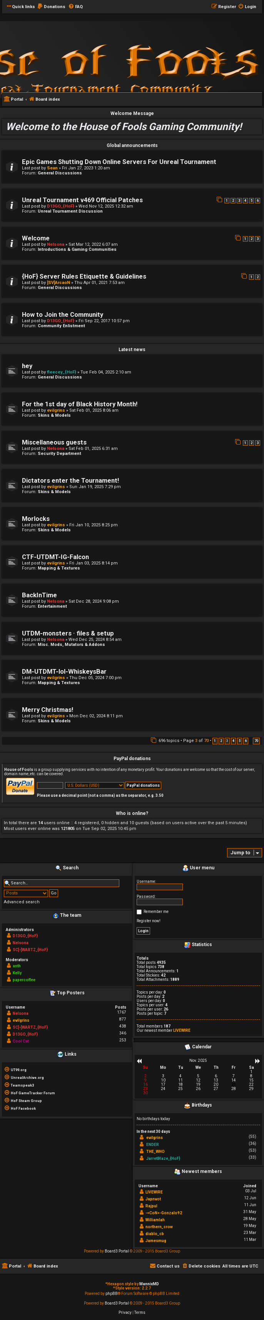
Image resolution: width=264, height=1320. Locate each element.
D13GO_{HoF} (60, 206)
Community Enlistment (61, 325)
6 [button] (246, 741)
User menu (198, 868)
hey (27, 366)
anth (17, 966)
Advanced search (22, 901)
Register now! (148, 921)
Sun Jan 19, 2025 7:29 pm (95, 486)
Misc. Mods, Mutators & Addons (71, 644)
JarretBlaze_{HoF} (163, 1158)
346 (122, 1033)
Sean (52, 168)
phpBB (111, 1293)
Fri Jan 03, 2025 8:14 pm (93, 563)
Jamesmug (155, 1241)
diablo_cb (154, 1234)
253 (122, 1040)
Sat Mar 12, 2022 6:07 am (93, 244)
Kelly (17, 973)
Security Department (59, 453)
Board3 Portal (117, 1251)
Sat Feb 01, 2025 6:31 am (93, 448)
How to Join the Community (62, 314)
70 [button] (256, 741)
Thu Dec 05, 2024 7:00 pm (95, 677)
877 (122, 1019)
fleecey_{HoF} (61, 372)
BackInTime (39, 595)
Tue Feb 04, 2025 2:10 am (105, 372)
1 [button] (215, 741)
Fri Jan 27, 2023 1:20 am (86, 168)
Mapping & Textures (59, 568)
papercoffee (24, 980)
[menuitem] (51, 7)
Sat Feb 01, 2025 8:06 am (94, 410)
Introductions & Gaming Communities (77, 249)
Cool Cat (21, 1041)
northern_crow (159, 1227)
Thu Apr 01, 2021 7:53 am (99, 282)
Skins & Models (54, 415)
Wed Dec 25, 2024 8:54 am (95, 639)
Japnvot (153, 1199)
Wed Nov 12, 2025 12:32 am (106, 206)
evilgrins (56, 410)
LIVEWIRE (181, 1030)
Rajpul (151, 1206)
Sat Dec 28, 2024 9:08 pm (94, 601)
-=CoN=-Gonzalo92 (163, 1213)
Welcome (36, 238)
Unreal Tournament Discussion (70, 211)
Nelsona (55, 244)
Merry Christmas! (47, 709)
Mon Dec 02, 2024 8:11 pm (96, 715)
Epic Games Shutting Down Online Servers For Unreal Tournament (119, 162)
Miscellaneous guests (54, 442)
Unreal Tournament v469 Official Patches (82, 200)
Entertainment (52, 606)
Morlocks (36, 518)
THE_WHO (155, 1151)
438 (122, 1026)
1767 (121, 1012)
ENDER (152, 1145)
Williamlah (155, 1220)
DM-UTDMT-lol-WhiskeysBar (64, 671)
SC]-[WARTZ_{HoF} (30, 950)
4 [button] (233, 741)
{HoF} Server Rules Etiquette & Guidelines (84, 276)
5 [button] (240, 741)
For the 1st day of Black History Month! (79, 404)
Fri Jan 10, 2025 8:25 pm (93, 524)
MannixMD (149, 1284)
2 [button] (221, 741)
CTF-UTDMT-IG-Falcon (55, 557)
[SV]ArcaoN (58, 282)
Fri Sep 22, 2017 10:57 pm (104, 320)
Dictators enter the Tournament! (70, 480)
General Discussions (60, 173)
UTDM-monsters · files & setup (68, 633)
